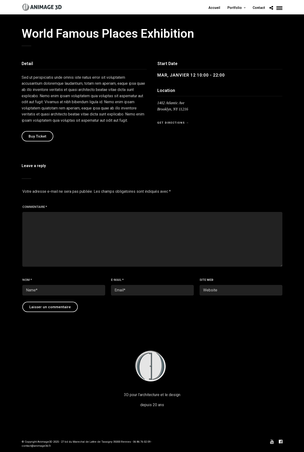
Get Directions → (173, 122)
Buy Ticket (37, 136)
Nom (27, 280)
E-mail (117, 280)
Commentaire (34, 207)
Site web (206, 280)
